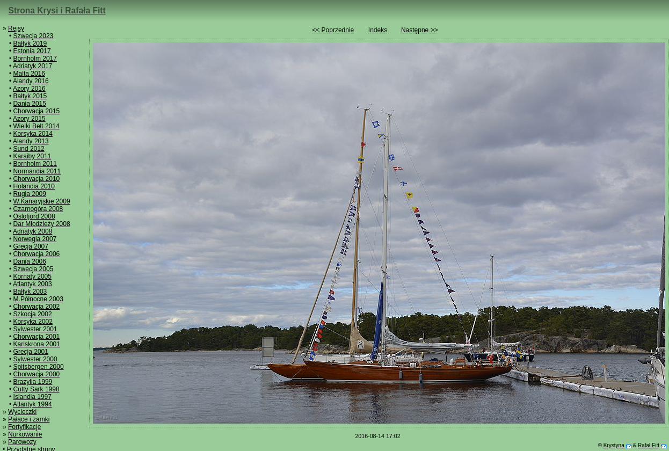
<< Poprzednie (333, 30)
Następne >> (419, 30)
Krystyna (613, 445)
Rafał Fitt (648, 445)
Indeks (377, 30)
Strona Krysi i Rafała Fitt (57, 10)
